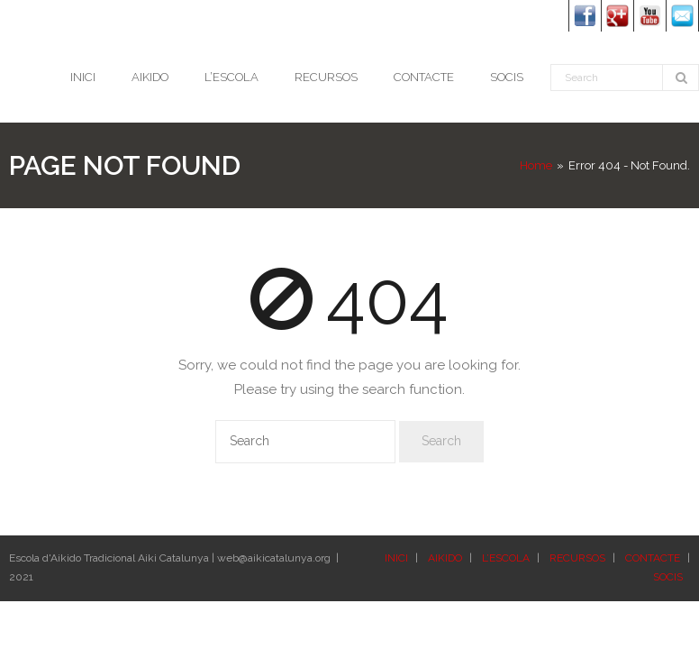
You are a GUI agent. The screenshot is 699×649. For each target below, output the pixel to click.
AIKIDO (445, 558)
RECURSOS (577, 558)
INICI (396, 558)
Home (536, 165)
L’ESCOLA (506, 558)
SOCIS (668, 577)
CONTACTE (652, 558)
